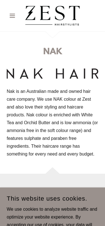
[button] (13, 15)
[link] (52, 15)
